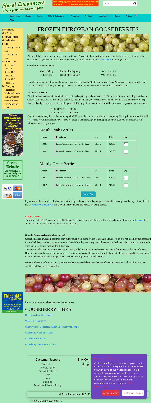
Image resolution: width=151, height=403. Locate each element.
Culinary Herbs (11, 97)
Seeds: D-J (9, 72)
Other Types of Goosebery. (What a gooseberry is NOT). (52, 327)
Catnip (117, 16)
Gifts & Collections (56, 16)
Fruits (40, 16)
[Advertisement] (12, 244)
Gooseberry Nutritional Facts (39, 332)
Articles (129, 16)
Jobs (47, 378)
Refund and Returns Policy (47, 385)
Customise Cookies (133, 393)
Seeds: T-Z (9, 82)
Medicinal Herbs (12, 93)
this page (138, 220)
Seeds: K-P (9, 75)
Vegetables (104, 16)
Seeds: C (8, 68)
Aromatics (75, 16)
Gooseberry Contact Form (41, 204)
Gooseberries (8, 40)
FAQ (47, 374)
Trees (7, 107)
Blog (12, 20)
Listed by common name (13, 49)
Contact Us (48, 364)
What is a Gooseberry (35, 321)
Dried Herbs (15, 16)
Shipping (47, 381)
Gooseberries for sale (35, 338)
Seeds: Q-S (9, 79)
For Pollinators (11, 104)
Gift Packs (7, 33)
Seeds (28, 16)
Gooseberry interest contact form (40, 344)
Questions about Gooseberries (39, 315)
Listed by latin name (11, 56)
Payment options (47, 371)
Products (89, 16)
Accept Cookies (111, 393)
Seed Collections (10, 36)
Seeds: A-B (9, 65)
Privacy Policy (47, 367)
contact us (107, 59)
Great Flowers (11, 100)
